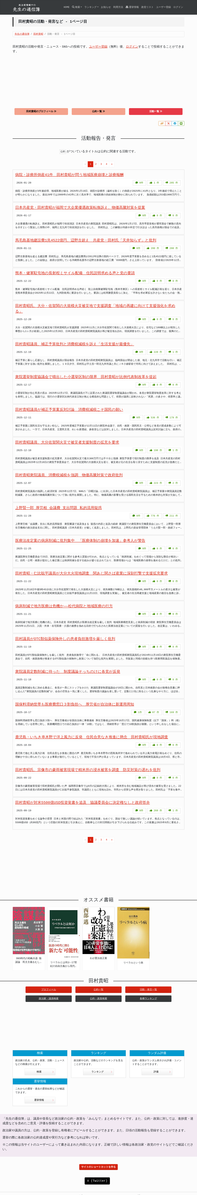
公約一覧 (98, 111)
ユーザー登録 (163, 7)
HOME (66, 7)
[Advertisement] (98, 78)
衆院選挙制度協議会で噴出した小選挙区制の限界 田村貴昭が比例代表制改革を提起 (86, 377)
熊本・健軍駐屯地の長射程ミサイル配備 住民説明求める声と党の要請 (75, 273)
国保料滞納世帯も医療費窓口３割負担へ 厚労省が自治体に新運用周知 (74, 704)
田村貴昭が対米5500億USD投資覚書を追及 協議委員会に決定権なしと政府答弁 (82, 803)
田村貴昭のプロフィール (41, 111)
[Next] (112, 164)
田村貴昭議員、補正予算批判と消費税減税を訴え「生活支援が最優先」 (74, 344)
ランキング (101, 1071)
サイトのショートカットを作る (98, 1167)
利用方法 (118, 7)
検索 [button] (76, 7)
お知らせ (106, 7)
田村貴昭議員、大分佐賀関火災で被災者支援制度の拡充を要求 (67, 442)
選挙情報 (132, 7)
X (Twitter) (97, 1181)
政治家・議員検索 (48, 998)
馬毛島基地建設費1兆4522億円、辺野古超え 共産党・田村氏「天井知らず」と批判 (85, 240)
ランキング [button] (90, 7)
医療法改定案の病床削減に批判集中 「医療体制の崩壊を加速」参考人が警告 (80, 541)
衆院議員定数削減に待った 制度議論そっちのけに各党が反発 (67, 672)
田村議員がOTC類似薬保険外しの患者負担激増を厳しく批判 (65, 639)
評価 (162, 1071)
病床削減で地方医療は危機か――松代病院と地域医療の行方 (64, 606)
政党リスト (147, 7)
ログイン (178, 7)
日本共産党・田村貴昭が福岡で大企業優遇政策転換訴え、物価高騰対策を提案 (80, 208)
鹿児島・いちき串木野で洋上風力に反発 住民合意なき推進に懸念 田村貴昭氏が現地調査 (91, 737)
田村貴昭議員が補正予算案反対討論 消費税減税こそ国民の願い (69, 410)
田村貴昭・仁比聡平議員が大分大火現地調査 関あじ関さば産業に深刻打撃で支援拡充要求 (91, 573)
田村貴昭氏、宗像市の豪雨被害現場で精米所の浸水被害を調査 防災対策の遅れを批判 (87, 770)
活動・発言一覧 (148, 989)
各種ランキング (148, 998)
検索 (45, 1071)
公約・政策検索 (98, 998)
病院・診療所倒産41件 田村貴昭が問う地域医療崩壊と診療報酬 (69, 175)
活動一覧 (155, 111)
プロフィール (48, 989)
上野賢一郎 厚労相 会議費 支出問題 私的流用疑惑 (58, 508)
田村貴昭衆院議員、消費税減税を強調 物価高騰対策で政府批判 (69, 475)
